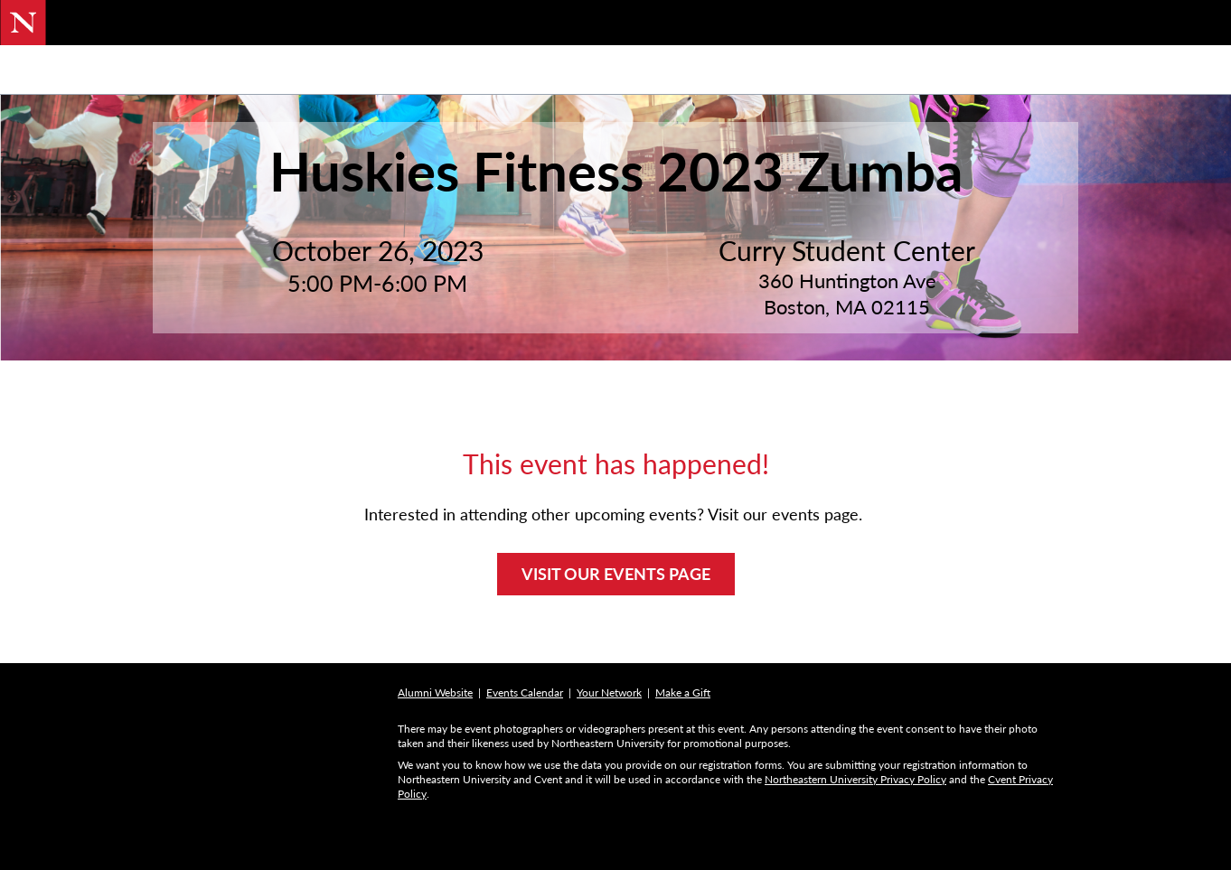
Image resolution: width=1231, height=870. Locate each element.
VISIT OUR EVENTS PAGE (616, 621)
